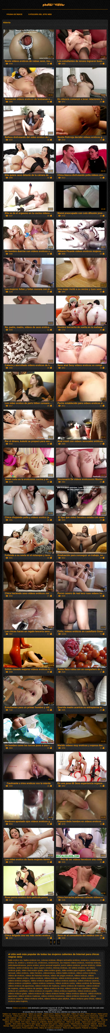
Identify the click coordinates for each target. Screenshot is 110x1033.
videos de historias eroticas (38, 975)
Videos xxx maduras (19, 1014)
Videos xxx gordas (73, 1022)
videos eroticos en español (40, 991)
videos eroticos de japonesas (21, 986)
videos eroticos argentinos (42, 981)
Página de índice (14, 14)
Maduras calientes (9, 1020)
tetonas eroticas (60, 968)
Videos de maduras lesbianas (50, 1028)
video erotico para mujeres (73, 970)
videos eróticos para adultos (56, 999)
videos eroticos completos (19, 983)
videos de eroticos (16, 975)
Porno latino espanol (54, 1020)
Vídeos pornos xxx (20, 1016)
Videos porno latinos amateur (38, 1018)
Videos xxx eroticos (55, 4)
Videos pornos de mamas (72, 1020)
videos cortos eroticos (85, 973)
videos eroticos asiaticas (66, 981)
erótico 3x (12, 963)
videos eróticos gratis (17, 993)
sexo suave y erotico (43, 968)
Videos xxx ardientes (39, 1022)
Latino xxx (22, 1018)
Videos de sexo (96, 1026)
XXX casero (25, 1022)
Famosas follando (90, 1024)
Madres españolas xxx (56, 1022)
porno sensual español (50, 965)
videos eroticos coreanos (43, 983)
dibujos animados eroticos (68, 960)
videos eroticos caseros (88, 981)
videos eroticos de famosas (88, 983)
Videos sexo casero (89, 1022)
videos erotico (22, 978)
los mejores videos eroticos (72, 963)
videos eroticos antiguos (19, 981)
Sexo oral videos (35, 1016)
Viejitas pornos (64, 1024)
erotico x (22, 963)
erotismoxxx (53, 963)
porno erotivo (33, 965)
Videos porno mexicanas (88, 1016)
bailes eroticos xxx (32, 960)
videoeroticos (49, 973)
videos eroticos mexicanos (53, 996)
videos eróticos (50, 978)
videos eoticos (80, 975)
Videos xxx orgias (97, 1018)
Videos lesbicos (76, 1024)
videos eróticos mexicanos (77, 996)
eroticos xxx (32, 963)
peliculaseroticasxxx (17, 965)
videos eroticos (36, 978)
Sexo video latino (19, 1024)
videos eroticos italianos (76, 993)
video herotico (36, 973)
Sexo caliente (15, 1022)
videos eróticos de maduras (73, 986)
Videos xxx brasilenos (81, 1026)
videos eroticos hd (36, 993)
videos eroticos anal (89, 978)
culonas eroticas (48, 960)
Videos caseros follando (52, 1016)
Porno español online (30, 1028)
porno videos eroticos (70, 965)
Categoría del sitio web (40, 14)
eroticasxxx (95, 960)
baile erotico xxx (15, 960)
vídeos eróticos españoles (65, 991)
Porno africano (91, 1014)
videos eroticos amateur (69, 978)
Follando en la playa (89, 1028)
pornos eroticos (88, 965)
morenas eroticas (93, 963)
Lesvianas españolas (63, 1026)
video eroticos (22, 973)
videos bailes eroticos (65, 973)
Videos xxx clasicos (24, 1020)
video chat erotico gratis (32, 970)
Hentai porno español (91, 1020)
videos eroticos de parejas (30, 988)
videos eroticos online (33, 999)
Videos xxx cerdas (35, 1014)
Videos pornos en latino (59, 1018)
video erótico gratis (52, 970)
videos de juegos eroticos (62, 975)
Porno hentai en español (45, 1026)
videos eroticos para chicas (82, 999)
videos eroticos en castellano (78, 988)
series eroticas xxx (24, 968)
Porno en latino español (72, 1028)
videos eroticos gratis (87, 991)
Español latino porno (49, 1024)
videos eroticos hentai (55, 993)
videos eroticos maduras (29, 996)
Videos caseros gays (62, 1014)
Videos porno (48, 1014)
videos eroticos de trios (53, 988)
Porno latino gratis (34, 1024)
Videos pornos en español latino (22, 1026)
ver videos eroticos (76, 968)
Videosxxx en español (70, 1016)
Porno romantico (39, 1020)
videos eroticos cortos (65, 983)
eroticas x (85, 960)
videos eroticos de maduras (47, 986)
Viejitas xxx (6, 1014)
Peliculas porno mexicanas (79, 1018)
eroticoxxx (42, 963)
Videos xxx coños (77, 1014)
